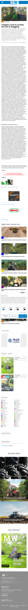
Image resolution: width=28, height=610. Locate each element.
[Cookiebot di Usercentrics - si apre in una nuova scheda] (21, 292)
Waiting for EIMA (19, 414)
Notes (3, 424)
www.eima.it (10, 600)
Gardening (4, 425)
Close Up (4, 426)
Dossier (3, 406)
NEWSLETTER (17, 605)
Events (17, 422)
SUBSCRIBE (3, 445)
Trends (17, 408)
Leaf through (17, 357)
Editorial (17, 402)
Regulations (4, 412)
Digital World (5, 403)
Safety (3, 413)
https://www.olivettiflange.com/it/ (8, 204)
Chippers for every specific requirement (10, 323)
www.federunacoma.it (5, 593)
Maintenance (4, 414)
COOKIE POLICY (24, 605)
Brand (3, 404)
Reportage (4, 421)
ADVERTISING (11, 605)
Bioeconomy (4, 408)
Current (17, 426)
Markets (4, 420)
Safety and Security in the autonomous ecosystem (13, 256)
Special (17, 421)
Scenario (17, 407)
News (3, 422)
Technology (18, 418)
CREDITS (16, 606)
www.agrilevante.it (9, 600)
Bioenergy (4, 416)
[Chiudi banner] (26, 292)
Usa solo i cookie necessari (5, 316)
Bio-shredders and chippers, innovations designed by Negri (13, 290)
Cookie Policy (13, 305)
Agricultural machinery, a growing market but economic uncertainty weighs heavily (14, 497)
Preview (17, 406)
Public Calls (4, 407)
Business (4, 409)
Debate (17, 412)
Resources (18, 400)
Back (26, 42)
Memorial (4, 402)
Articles (16, 359)
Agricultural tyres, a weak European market (15, 476)
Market (17, 425)
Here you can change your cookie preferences (14, 174)
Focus (17, 424)
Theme (3, 410)
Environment (4, 418)
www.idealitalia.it (4, 219)
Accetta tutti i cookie (23, 316)
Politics (4, 415)
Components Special (20, 410)
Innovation (18, 404)
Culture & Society (19, 413)
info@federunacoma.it (5, 581)
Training (4, 400)
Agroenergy (18, 415)
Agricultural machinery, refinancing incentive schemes (13, 240)
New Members (18, 409)
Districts (4, 419)
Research (17, 419)
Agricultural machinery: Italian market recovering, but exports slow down (13, 520)
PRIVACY (11, 606)
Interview (17, 401)
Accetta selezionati (14, 316)
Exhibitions (18, 416)
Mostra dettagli (22, 312)
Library (3, 401)
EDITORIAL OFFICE (4, 605)
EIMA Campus (18, 403)
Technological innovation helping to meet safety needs (14, 273)
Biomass (17, 420)
